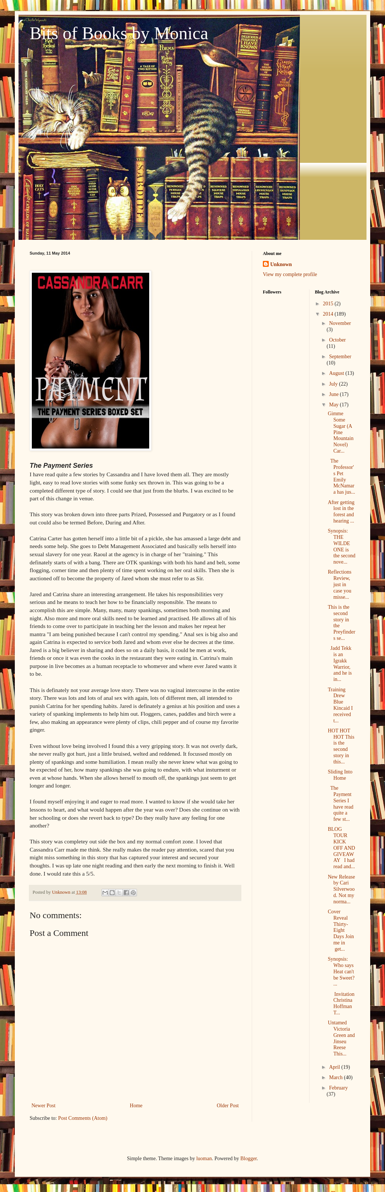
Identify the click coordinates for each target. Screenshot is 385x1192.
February (338, 1088)
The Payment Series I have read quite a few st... (340, 803)
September (340, 356)
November (340, 323)
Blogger (248, 1158)
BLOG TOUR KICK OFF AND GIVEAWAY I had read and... (341, 847)
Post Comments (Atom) (82, 1118)
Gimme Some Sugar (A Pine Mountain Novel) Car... (340, 432)
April (335, 1067)
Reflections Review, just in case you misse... (339, 584)
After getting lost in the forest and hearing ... (341, 512)
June (334, 394)
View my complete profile (290, 274)
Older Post (228, 1105)
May (334, 404)
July (334, 384)
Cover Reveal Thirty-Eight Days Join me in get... (341, 930)
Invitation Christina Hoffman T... (341, 1003)
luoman (204, 1158)
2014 (329, 314)
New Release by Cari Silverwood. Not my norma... (341, 889)
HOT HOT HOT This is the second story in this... (341, 746)
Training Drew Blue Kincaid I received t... (340, 705)
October (337, 340)
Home (136, 1105)
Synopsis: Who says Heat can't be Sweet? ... (341, 971)
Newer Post (43, 1105)
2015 (329, 303)
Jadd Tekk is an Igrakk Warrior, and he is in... (340, 663)
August (337, 373)
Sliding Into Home (341, 775)
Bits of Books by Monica (119, 33)
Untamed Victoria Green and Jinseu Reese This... (341, 1038)
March (336, 1077)
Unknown (281, 264)
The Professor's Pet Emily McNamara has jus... (341, 476)
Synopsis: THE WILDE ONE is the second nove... (341, 546)
